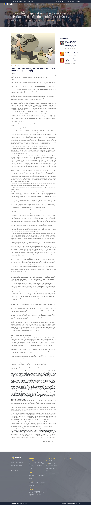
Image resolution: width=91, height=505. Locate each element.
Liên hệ (68, 5)
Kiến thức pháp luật (50, 5)
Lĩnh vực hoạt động (34, 5)
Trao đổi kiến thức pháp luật (31, 20)
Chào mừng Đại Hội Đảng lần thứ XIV (71, 53)
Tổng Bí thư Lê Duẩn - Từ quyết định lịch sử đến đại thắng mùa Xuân (70, 60)
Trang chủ (19, 5)
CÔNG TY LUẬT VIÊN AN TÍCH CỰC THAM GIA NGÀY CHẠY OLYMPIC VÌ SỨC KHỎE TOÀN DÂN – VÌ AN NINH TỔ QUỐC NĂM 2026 (71, 44)
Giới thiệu (26, 5)
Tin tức (42, 5)
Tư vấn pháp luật (61, 5)
